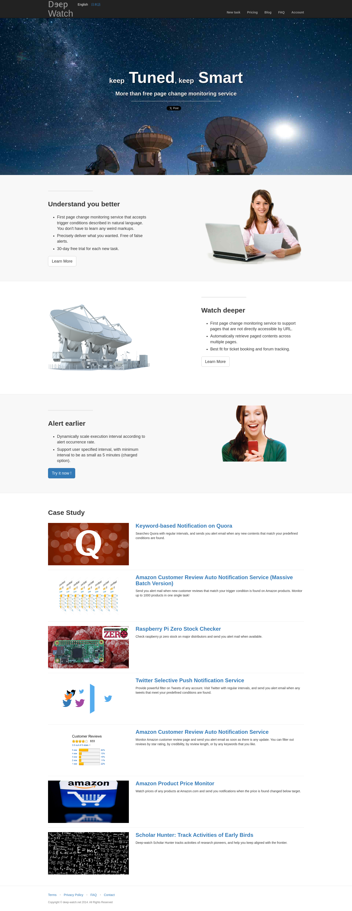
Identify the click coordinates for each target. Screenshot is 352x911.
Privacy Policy (73, 895)
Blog (267, 12)
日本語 (96, 4)
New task (233, 12)
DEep (60, 9)
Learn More (62, 261)
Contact (109, 895)
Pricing (252, 12)
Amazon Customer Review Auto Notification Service (202, 732)
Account (297, 12)
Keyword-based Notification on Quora (184, 526)
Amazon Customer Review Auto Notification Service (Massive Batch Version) (214, 580)
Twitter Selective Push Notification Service (190, 680)
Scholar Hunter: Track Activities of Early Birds (194, 835)
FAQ (281, 12)
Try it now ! (61, 473)
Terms (52, 895)
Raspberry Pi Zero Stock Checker (178, 629)
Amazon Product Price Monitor (175, 783)
